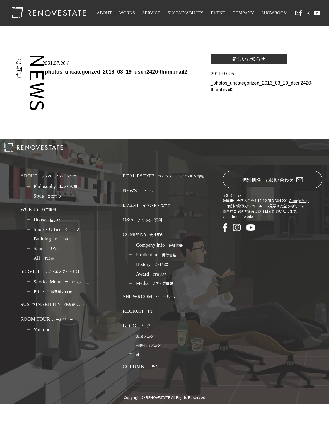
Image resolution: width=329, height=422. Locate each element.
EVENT (218, 13)
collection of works (238, 216)
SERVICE (151, 13)
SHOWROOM (274, 13)
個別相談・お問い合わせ (272, 179)
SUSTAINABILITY (185, 13)
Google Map (299, 200)
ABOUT (104, 13)
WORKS (127, 13)
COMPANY (243, 13)
